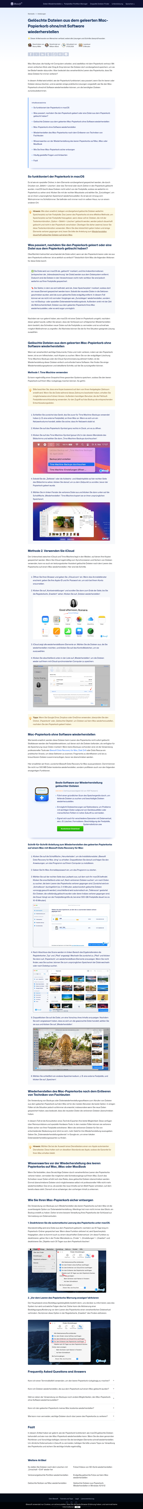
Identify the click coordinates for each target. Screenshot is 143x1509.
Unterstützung (117, 4)
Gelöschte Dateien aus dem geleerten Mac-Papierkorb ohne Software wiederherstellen (71, 121)
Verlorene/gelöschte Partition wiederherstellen (48, 1475)
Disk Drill (82, 750)
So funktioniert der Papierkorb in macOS (51, 107)
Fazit (36, 160)
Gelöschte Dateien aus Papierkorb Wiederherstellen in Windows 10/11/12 (89, 1484)
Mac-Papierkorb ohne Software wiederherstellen (55, 127)
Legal (77, 1499)
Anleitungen (42, 14)
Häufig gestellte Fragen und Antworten (50, 155)
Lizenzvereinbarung (87, 1499)
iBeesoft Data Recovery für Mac (64, 750)
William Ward (54, 46)
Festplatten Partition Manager (76, 4)
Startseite (31, 14)
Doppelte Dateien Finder (99, 4)
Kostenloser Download (70, 829)
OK (77, 1507)
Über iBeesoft (53, 1499)
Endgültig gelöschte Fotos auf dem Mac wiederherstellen (90, 1476)
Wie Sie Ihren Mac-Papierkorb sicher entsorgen (54, 149)
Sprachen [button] (129, 4)
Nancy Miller (37, 46)
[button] (30, 54)
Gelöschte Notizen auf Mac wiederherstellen (47, 1483)
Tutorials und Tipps (66, 1499)
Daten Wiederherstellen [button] (52, 4)
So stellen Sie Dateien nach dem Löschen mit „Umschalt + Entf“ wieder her (48, 1468)
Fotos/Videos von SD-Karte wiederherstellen (92, 1467)
